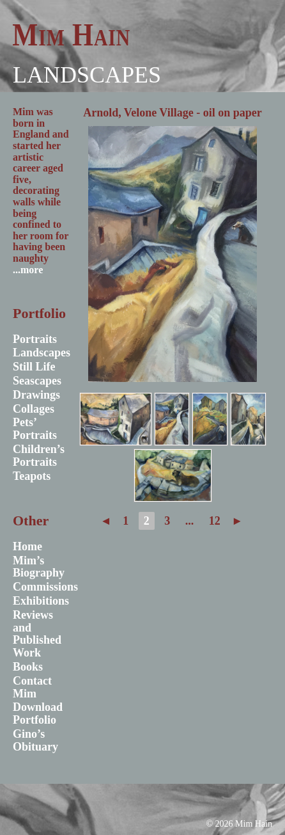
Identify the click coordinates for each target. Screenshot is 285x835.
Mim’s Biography (39, 567)
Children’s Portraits (39, 455)
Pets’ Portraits (35, 428)
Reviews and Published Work (37, 633)
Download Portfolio (38, 713)
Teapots (31, 476)
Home (27, 546)
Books (28, 666)
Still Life (34, 366)
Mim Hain (71, 34)
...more (28, 269)
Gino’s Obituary (35, 740)
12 (214, 520)
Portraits (35, 339)
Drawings (36, 394)
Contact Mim (32, 687)
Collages (33, 408)
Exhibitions (41, 600)
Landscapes (87, 75)
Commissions (45, 586)
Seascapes (37, 380)
